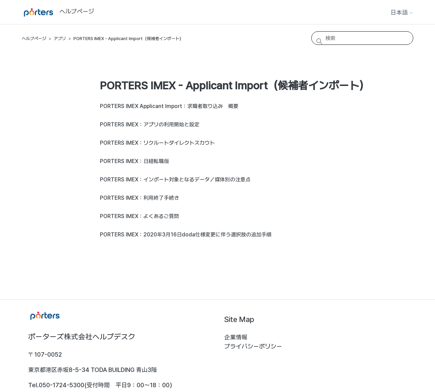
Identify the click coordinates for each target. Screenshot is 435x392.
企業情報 (235, 337)
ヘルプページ (34, 38)
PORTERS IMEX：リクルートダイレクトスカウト (157, 143)
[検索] (362, 38)
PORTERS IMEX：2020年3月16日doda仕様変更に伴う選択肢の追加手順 (186, 234)
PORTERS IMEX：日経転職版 (134, 161)
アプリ (60, 38)
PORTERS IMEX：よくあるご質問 (139, 216)
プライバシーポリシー (253, 346)
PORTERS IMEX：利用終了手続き (139, 198)
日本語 (401, 12)
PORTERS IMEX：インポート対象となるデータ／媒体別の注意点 (175, 179)
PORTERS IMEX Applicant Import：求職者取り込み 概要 (169, 106)
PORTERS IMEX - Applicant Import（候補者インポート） (128, 38)
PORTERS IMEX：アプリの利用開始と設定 (149, 124)
